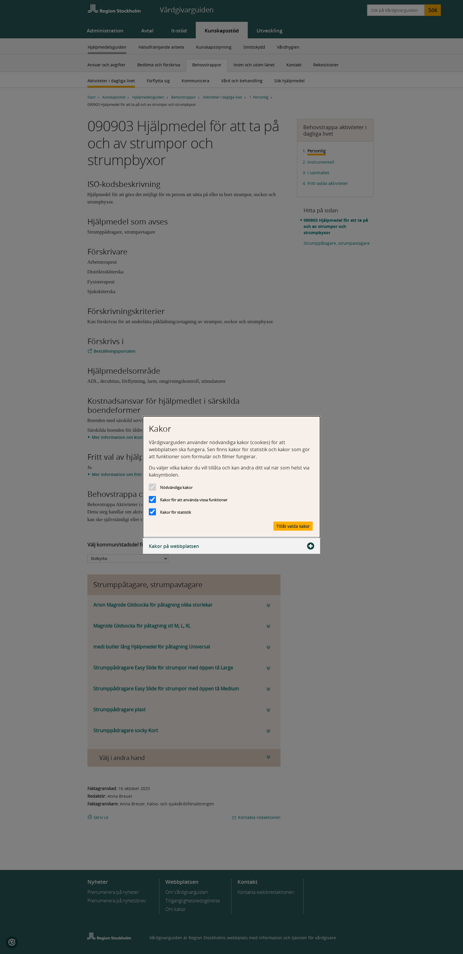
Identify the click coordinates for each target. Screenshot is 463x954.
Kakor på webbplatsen (231, 545)
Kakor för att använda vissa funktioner (193, 499)
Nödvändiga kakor (176, 487)
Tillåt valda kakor (293, 526)
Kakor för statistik (175, 512)
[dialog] (231, 477)
